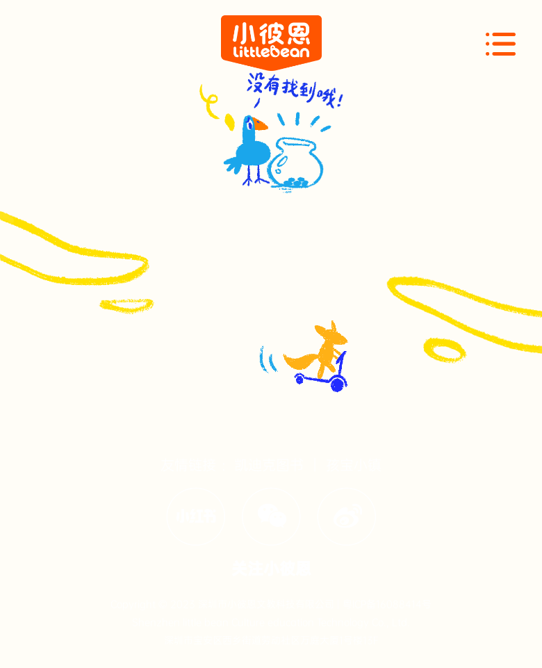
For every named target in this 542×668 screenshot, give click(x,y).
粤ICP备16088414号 (387, 604)
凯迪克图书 (269, 465)
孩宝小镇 (353, 465)
